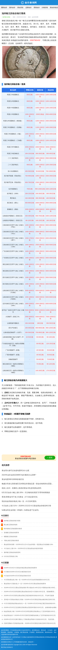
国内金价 (12, 7)
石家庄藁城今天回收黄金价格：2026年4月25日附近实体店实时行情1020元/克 (30, 623)
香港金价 (37, 7)
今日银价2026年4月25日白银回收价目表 (17, 572)
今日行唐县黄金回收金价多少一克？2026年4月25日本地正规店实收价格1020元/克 (30, 603)
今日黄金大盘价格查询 (27, 637)
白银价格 (45, 7)
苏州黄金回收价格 (39, 637)
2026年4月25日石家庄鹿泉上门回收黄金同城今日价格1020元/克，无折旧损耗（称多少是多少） (30, 619)
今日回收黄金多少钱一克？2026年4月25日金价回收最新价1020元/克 (27, 579)
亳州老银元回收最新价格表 (13, 528)
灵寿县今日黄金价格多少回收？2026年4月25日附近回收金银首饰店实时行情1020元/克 (30, 599)
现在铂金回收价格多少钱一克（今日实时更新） (20, 501)
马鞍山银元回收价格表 (11, 540)
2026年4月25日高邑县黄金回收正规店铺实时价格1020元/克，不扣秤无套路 (29, 595)
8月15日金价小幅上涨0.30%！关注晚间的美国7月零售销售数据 (26, 492)
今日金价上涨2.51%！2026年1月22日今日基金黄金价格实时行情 (26, 506)
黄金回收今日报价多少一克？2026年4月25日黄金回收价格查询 (25, 583)
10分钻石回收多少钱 (11, 556)
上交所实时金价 (16, 637)
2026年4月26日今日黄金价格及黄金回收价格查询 (20, 568)
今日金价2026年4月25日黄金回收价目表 (17, 576)
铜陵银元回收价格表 (10, 536)
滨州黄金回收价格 (50, 637)
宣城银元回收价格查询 (11, 532)
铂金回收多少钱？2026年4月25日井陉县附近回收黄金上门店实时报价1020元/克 (30, 611)
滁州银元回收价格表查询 (12, 552)
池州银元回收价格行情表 (12, 521)
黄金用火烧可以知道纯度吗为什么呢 (15, 470)
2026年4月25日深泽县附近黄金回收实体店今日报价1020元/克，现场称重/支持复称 (30, 591)
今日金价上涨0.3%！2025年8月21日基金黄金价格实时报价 (23, 548)
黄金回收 (20, 7)
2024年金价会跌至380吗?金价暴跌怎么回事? (19, 475)
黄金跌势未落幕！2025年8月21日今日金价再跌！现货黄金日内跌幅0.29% (28, 544)
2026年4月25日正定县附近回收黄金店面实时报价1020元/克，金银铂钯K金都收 (30, 607)
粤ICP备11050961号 (7, 647)
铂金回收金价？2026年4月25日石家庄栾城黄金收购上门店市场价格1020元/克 (30, 615)
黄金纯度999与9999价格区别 (13, 479)
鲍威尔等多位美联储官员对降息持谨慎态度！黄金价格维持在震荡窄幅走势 (29, 484)
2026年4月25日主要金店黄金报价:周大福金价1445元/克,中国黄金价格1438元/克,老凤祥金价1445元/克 (30, 587)
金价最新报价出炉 (6, 637)
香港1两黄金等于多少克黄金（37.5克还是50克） (20, 497)
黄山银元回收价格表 (10, 524)
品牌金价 (29, 7)
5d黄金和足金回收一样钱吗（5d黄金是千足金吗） (21, 510)
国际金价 (4, 7)
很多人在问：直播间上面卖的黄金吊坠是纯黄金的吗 (21, 488)
